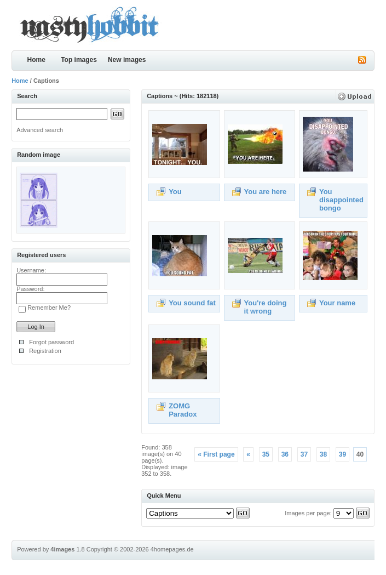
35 (265, 454)
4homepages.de (172, 549)
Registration (45, 351)
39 (342, 454)
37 (304, 454)
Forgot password (51, 342)
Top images (79, 60)
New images (127, 60)
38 (323, 454)
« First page (216, 454)
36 (285, 454)
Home (36, 60)
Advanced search (39, 130)
